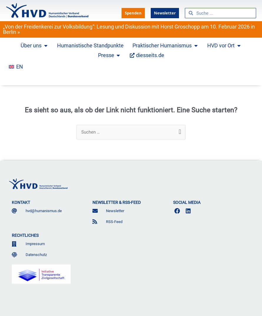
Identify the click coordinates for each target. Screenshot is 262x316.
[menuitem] (16, 66)
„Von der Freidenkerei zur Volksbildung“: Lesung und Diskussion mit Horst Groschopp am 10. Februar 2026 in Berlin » (129, 29)
